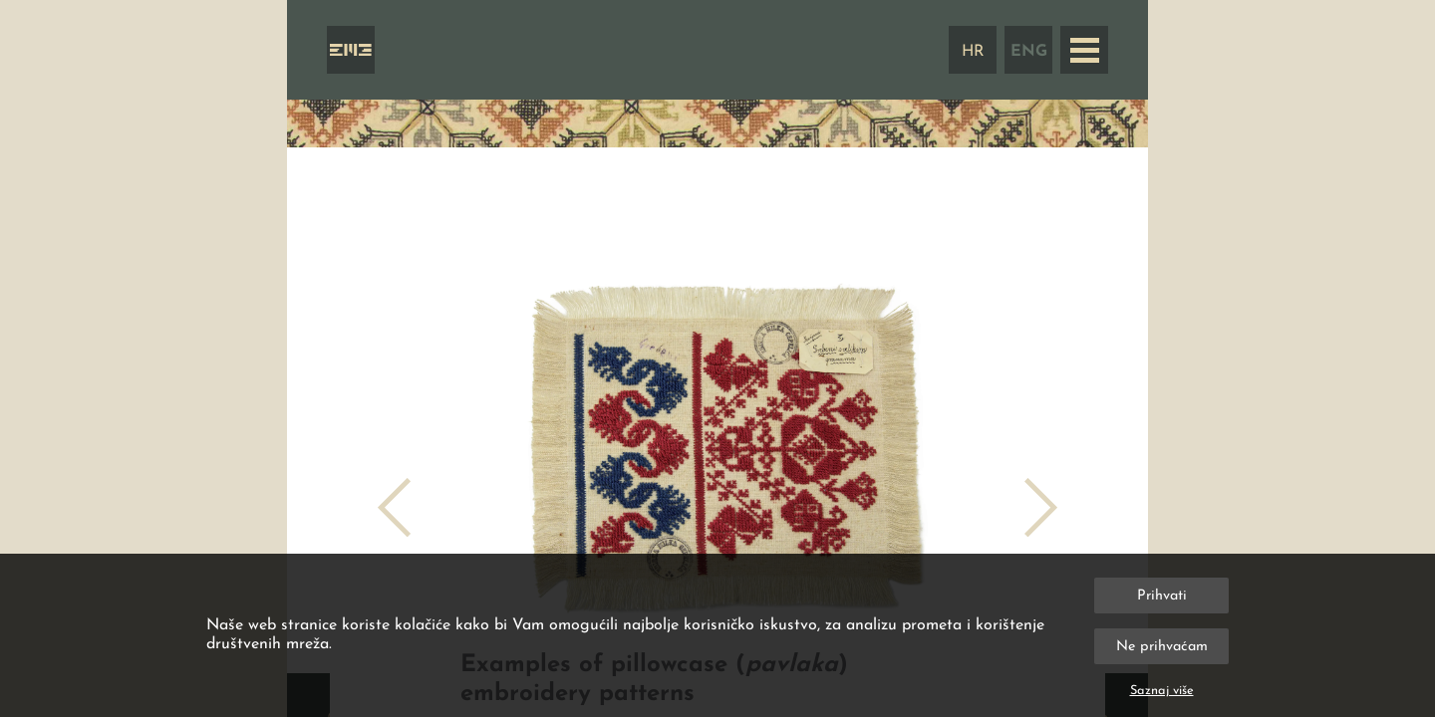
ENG (1028, 52)
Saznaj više (1162, 690)
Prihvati (1162, 596)
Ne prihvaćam (1162, 646)
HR (973, 52)
